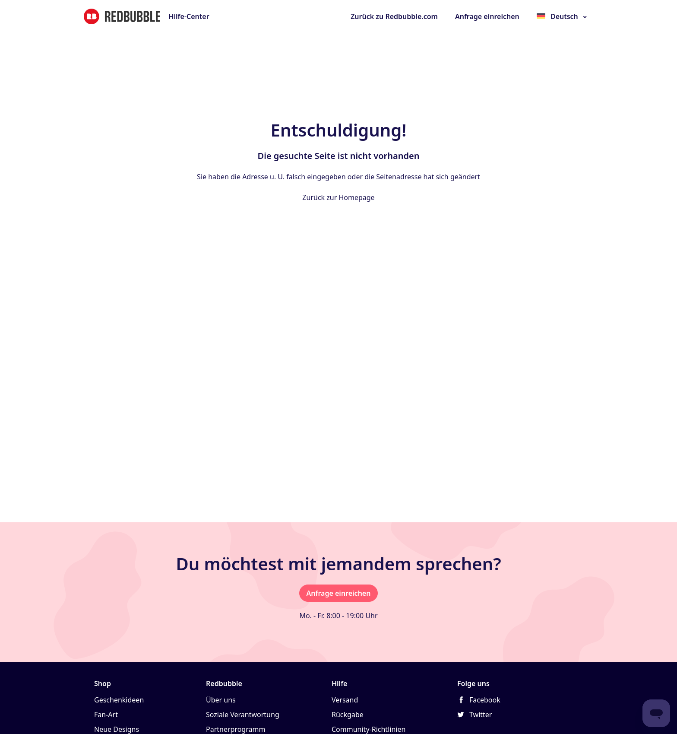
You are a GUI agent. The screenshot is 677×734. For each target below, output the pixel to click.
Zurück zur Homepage (338, 197)
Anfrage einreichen (487, 16)
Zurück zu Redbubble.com (394, 16)
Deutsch (564, 16)
